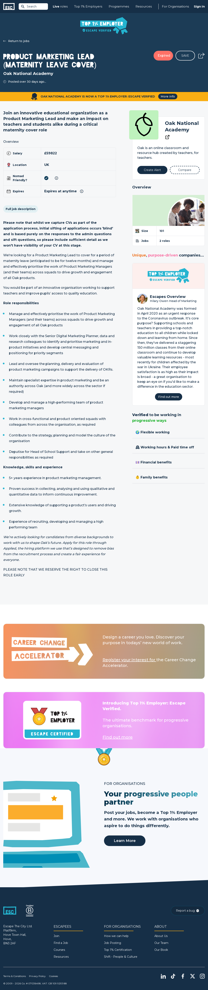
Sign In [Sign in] (199, 6)
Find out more (168, 397)
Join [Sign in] (56, 936)
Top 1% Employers (88, 6)
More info (168, 96)
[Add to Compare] (185, 170)
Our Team (161, 943)
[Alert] (152, 170)
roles (60, 6)
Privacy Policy (37, 976)
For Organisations (175, 6)
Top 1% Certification (118, 950)
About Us (161, 936)
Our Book (161, 950)
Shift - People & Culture (120, 957)
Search (29, 6)
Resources (143, 6)
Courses (59, 950)
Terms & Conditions (14, 976)
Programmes (119, 6)
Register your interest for (129, 659)
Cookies (53, 976)
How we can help (116, 936)
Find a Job (61, 943)
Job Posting (112, 943)
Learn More (125, 841)
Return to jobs (16, 41)
